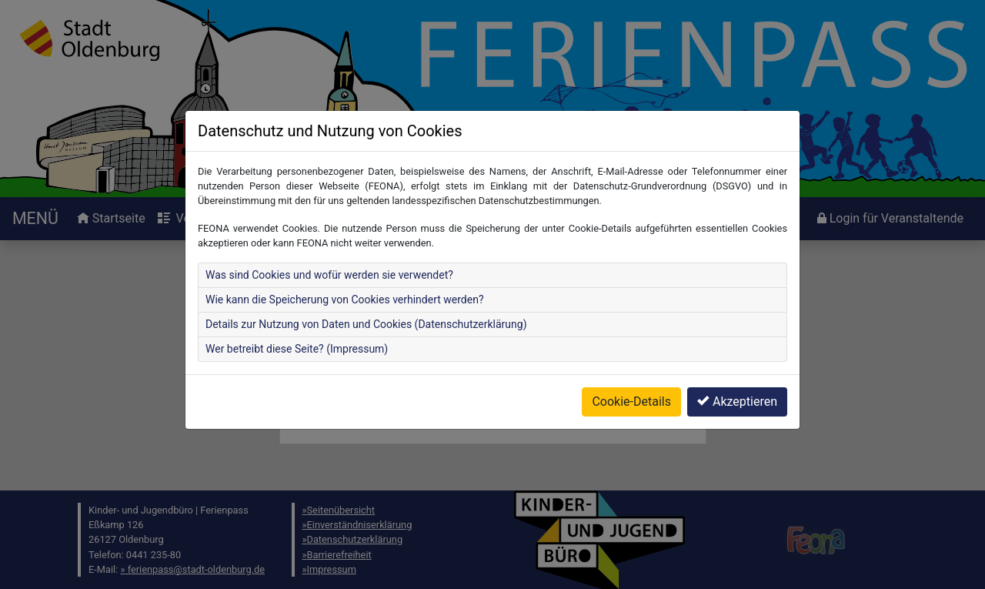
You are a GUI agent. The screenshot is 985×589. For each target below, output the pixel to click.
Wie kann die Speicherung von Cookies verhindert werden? (344, 299)
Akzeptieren (737, 401)
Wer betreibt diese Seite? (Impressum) (296, 349)
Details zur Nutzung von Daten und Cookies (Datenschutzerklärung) (366, 324)
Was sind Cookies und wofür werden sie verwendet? (329, 275)
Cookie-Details (631, 401)
